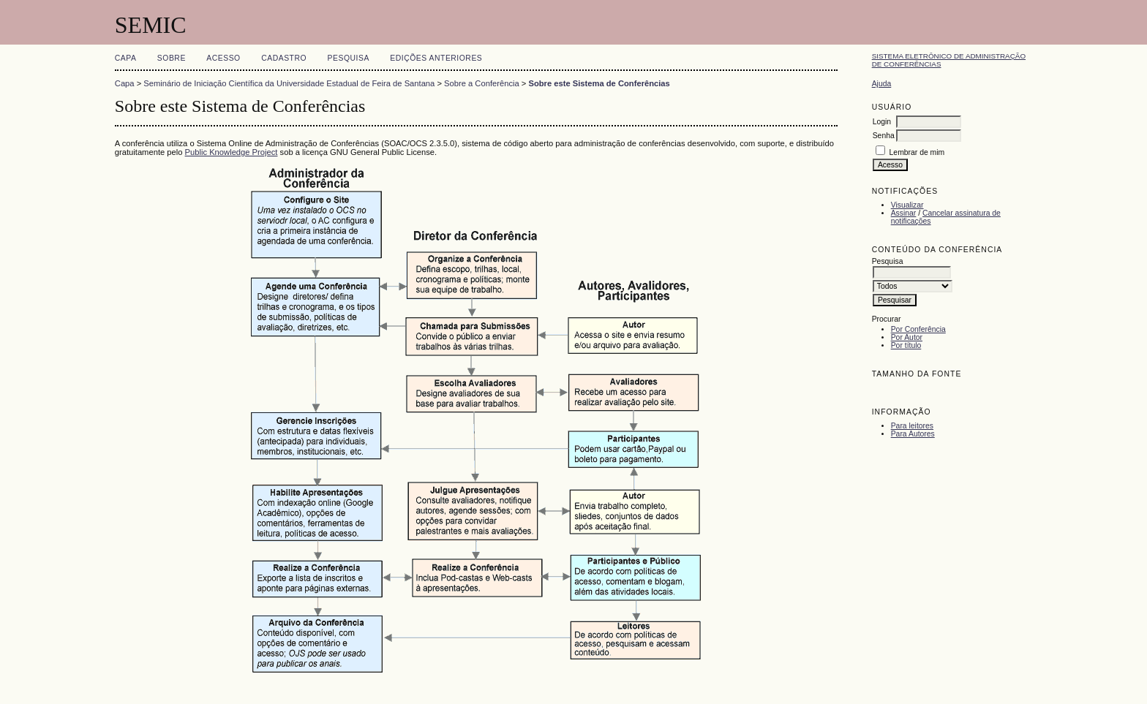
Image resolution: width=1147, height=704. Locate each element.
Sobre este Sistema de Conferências (598, 83)
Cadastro (284, 58)
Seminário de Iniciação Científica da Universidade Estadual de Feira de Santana (289, 83)
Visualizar (907, 205)
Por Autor (906, 337)
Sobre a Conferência (481, 83)
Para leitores (912, 426)
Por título (906, 345)
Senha (884, 136)
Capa (126, 58)
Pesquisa (348, 58)
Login (882, 122)
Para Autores (913, 434)
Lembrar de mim (917, 152)
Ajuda (882, 84)
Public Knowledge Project (231, 152)
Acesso (223, 58)
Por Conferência (918, 329)
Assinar (904, 213)
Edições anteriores (436, 58)
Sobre (171, 58)
